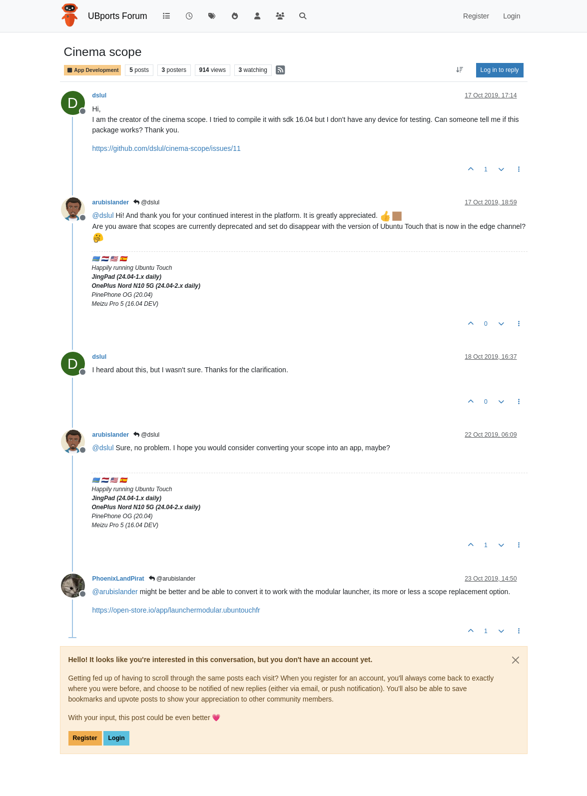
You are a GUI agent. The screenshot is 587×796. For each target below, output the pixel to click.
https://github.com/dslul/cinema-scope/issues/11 (166, 148)
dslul (99, 95)
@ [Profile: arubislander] (115, 592)
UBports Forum (117, 16)
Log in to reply (500, 69)
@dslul (146, 202)
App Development (92, 70)
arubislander (110, 202)
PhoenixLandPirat (118, 578)
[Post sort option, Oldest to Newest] (459, 70)
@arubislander (172, 578)
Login (116, 738)
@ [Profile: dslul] (103, 215)
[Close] (515, 660)
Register (85, 738)
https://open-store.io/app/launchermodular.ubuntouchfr (176, 610)
